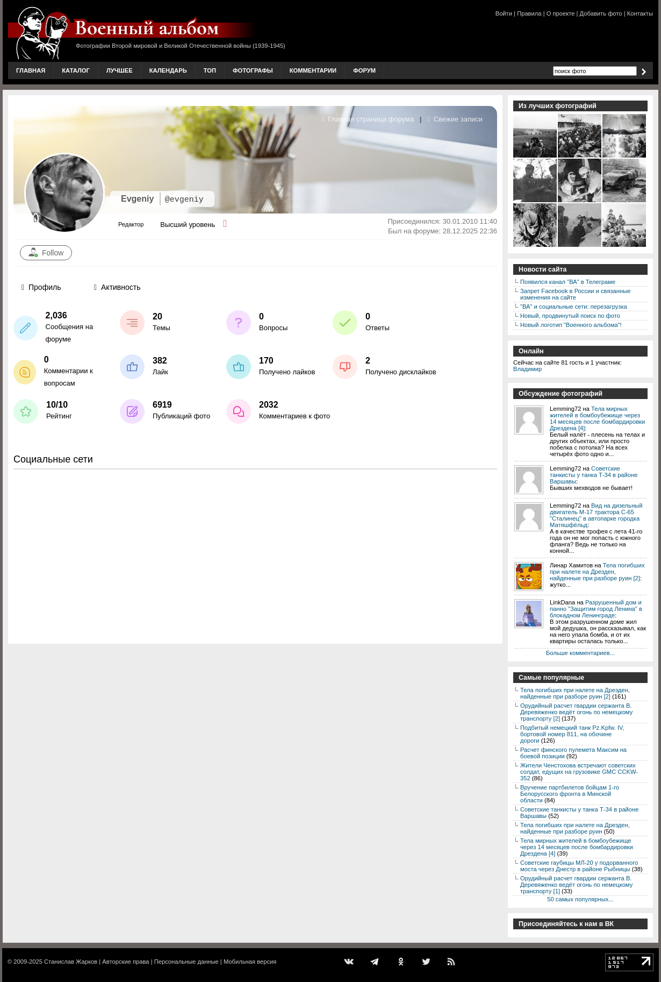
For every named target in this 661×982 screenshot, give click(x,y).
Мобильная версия (250, 961)
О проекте (561, 13)
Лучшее (119, 70)
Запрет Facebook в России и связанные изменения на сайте (575, 294)
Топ (210, 70)
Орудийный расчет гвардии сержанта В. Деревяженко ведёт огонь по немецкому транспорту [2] (576, 712)
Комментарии (313, 70)
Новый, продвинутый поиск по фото (570, 315)
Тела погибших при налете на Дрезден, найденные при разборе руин (575, 828)
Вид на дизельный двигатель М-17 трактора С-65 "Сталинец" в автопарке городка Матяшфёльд (596, 515)
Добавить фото (601, 13)
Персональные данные (186, 961)
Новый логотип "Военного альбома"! (571, 325)
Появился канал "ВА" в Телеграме (567, 282)
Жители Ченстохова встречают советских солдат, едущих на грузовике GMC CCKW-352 (579, 771)
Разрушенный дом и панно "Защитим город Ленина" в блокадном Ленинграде (596, 608)
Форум (364, 70)
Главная (30, 70)
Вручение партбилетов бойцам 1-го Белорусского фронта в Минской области (569, 793)
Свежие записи (455, 119)
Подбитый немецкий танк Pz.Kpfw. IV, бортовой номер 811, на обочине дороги (572, 734)
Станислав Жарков (70, 961)
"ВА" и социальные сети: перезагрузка (573, 306)
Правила (529, 13)
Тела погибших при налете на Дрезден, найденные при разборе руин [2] (597, 571)
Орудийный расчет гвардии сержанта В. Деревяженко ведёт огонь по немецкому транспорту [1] (576, 884)
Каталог (76, 70)
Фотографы (253, 70)
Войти (503, 13)
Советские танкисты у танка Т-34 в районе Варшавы (593, 475)
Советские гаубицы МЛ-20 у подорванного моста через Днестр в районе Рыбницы (579, 865)
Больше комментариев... (580, 653)
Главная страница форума (368, 119)
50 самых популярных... (580, 899)
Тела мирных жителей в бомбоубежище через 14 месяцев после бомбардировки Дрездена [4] (597, 418)
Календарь (168, 70)
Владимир (527, 369)
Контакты (640, 13)
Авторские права (125, 961)
